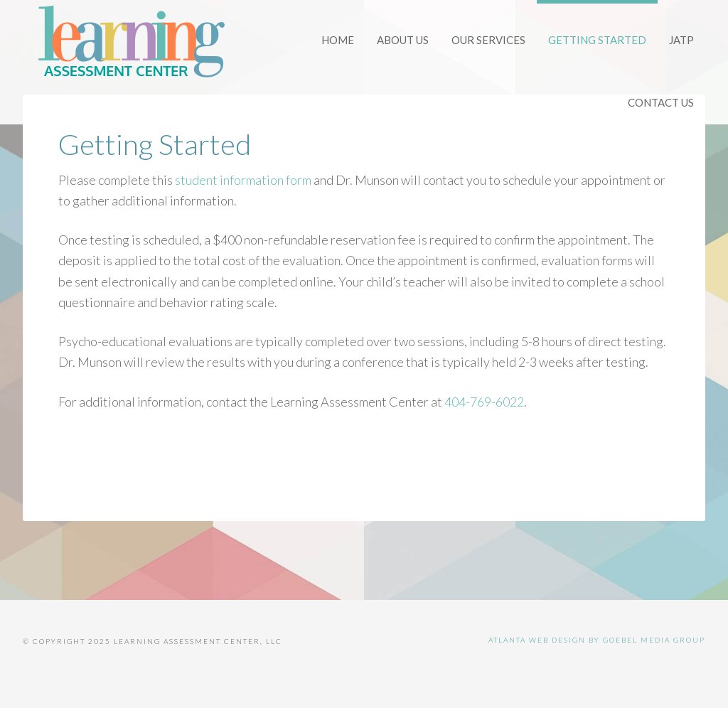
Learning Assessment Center (129, 42)
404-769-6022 (484, 401)
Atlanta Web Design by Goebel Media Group (596, 639)
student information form (243, 180)
